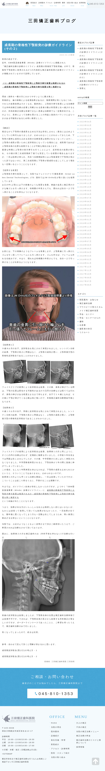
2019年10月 (86, 187)
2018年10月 (86, 230)
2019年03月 (86, 212)
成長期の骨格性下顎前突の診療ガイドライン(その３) (91, 63)
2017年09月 (86, 278)
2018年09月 (86, 234)
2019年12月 (86, 180)
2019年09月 (86, 191)
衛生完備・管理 (58, 740)
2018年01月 (86, 263)
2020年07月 (86, 154)
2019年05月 (86, 205)
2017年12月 (86, 267)
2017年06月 (86, 285)
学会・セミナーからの (90, 318)
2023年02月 (86, 129)
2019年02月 (86, 216)
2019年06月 (86, 201)
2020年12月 (86, 136)
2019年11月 (86, 183)
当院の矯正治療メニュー (87, 731)
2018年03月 (86, 256)
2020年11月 (86, 140)
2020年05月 (86, 162)
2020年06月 (86, 158)
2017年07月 (86, 281)
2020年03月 (86, 169)
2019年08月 (86, 194)
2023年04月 (86, 122)
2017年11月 (86, 270)
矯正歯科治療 (86, 303)
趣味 (82, 321)
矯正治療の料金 (83, 736)
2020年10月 (86, 143)
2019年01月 (86, 220)
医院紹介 (55, 744)
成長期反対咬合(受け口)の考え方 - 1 (19, 650)
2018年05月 (86, 249)
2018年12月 (86, 223)
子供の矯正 (81, 727)
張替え (83, 88)
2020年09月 (86, 147)
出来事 (83, 325)
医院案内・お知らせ (89, 300)
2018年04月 (86, 252)
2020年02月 (86, 172)
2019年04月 (86, 209)
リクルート (85, 332)
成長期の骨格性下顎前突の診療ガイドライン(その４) (91, 52)
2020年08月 (86, 151)
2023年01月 (86, 133)
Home (54, 723)
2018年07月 (86, 241)
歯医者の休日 (86, 329)
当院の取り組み (58, 757)
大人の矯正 (81, 723)
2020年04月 (86, 165)
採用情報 (80, 747)
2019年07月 (86, 198)
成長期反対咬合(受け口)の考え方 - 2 (19, 656)
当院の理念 (56, 727)
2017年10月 (86, 274)
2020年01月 (86, 176)
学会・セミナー (87, 314)
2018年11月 (86, 227)
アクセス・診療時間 (60, 749)
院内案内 (55, 731)
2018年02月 (86, 259)
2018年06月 (86, 245)
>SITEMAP (7, 754)
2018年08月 (86, 238)
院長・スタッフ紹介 (60, 753)
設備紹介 (55, 736)
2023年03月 (86, 125)
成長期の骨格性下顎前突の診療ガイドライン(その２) (91, 73)
